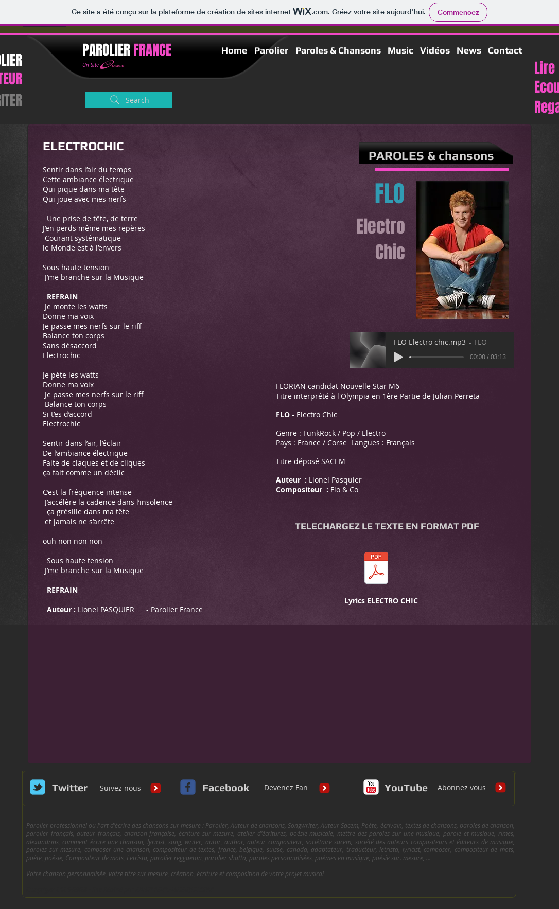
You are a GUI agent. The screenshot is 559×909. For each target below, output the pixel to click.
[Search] (128, 100)
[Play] (398, 357)
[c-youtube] (371, 787)
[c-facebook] (188, 787)
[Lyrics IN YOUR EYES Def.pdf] (376, 569)
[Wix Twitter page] (37, 787)
